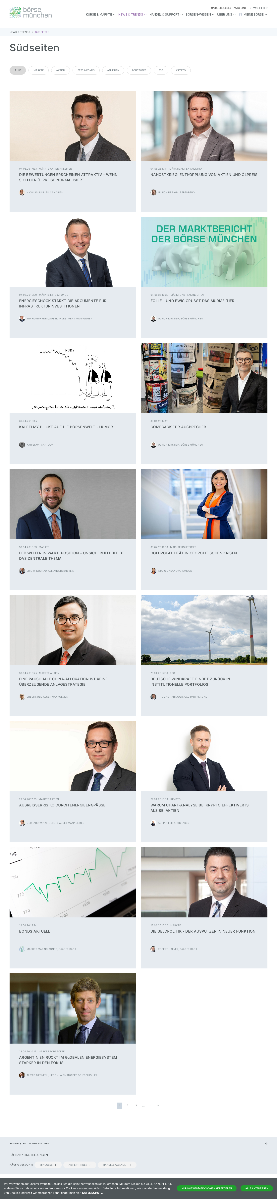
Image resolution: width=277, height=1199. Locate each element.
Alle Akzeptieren (256, 1188)
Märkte (38, 70)
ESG (161, 70)
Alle (18, 70)
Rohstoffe (139, 70)
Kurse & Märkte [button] (101, 14)
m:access (48, 1164)
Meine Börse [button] (253, 15)
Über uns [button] (226, 14)
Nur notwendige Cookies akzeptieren (207, 1188)
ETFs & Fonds (86, 70)
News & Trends (20, 31)
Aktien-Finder (80, 1164)
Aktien (60, 70)
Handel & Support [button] (166, 14)
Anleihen (113, 70)
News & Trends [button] (132, 14)
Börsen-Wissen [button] (200, 14)
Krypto (181, 70)
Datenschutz (92, 1192)
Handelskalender (117, 1164)
